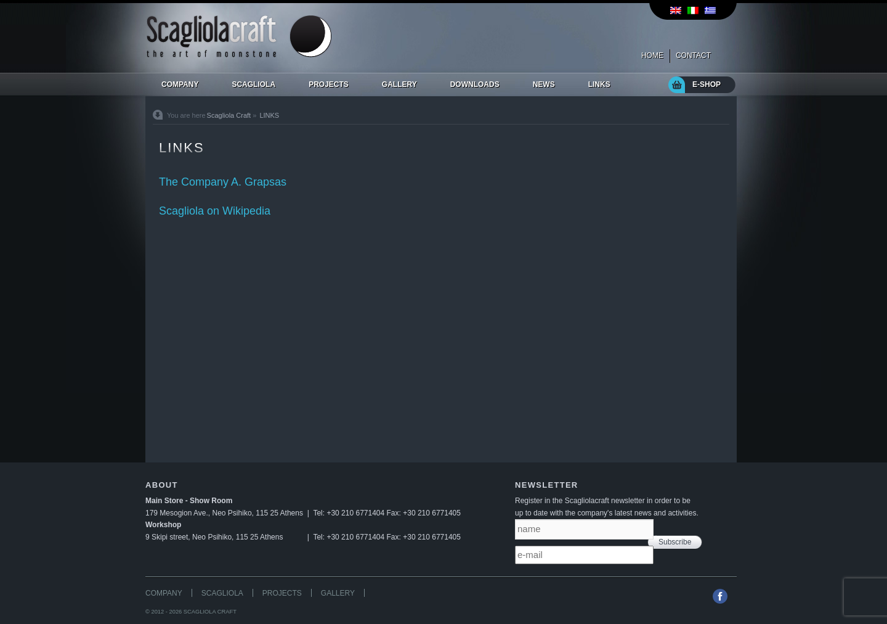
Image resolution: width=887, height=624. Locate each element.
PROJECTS (282, 593)
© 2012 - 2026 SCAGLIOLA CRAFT (191, 612)
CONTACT (693, 55)
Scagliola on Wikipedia (214, 211)
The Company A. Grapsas (222, 182)
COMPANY (163, 593)
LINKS (269, 115)
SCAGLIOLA (222, 593)
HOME (652, 55)
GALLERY (338, 593)
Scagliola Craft (229, 115)
